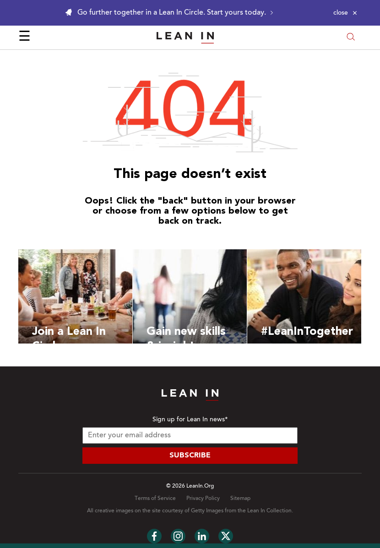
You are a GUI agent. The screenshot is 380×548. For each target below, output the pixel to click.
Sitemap (240, 498)
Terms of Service (155, 498)
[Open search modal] (351, 38)
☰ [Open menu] (24, 37)
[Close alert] (345, 13)
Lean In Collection (269, 511)
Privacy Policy (203, 498)
